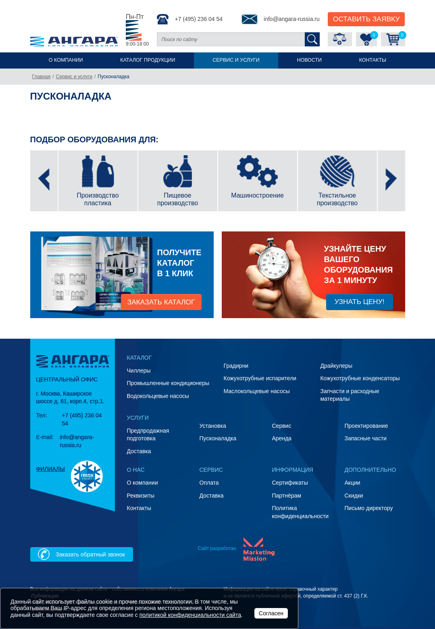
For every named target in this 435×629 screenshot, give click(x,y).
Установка (213, 426)
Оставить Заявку (366, 19)
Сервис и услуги (235, 60)
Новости (309, 60)
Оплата (209, 482)
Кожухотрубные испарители (259, 378)
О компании (66, 60)
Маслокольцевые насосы (256, 391)
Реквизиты (141, 495)
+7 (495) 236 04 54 (190, 19)
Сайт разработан (217, 548)
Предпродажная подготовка (148, 434)
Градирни (235, 365)
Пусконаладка (218, 438)
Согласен (271, 613)
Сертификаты (290, 482)
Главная (41, 76)
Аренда (282, 438)
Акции (352, 482)
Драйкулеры (336, 365)
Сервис (281, 426)
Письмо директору (369, 508)
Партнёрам (286, 495)
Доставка (139, 451)
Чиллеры (139, 370)
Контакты (372, 60)
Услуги (138, 417)
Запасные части (366, 438)
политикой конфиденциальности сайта (190, 615)
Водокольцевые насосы (158, 396)
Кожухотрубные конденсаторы (360, 378)
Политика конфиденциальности (300, 512)
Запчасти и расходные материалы (349, 395)
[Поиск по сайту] (231, 39)
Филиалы (50, 469)
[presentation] (44, 180)
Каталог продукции (147, 60)
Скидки (354, 495)
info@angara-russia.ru (280, 19)
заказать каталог (161, 302)
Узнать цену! (360, 302)
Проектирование (366, 426)
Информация (292, 470)
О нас (136, 470)
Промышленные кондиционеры (168, 383)
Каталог (139, 357)
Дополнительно (370, 470)
